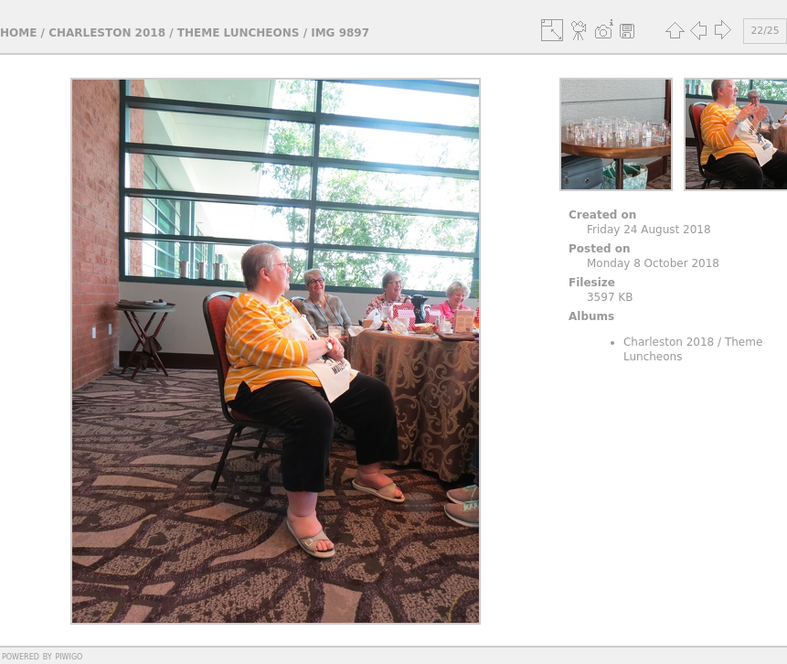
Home (18, 33)
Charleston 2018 (106, 33)
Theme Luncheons (238, 33)
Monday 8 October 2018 (653, 263)
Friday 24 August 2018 (649, 229)
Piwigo (68, 655)
